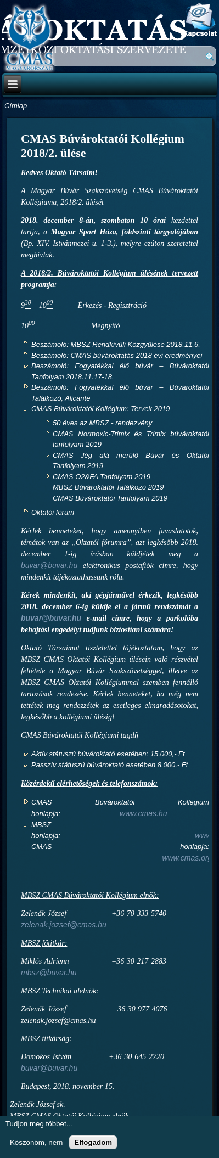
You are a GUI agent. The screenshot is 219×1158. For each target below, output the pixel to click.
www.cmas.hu (143, 813)
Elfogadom (93, 1142)
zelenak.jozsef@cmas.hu (63, 924)
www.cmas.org (187, 857)
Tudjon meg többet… (39, 1124)
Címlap (15, 106)
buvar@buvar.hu (49, 565)
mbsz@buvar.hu (49, 972)
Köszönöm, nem (36, 1142)
